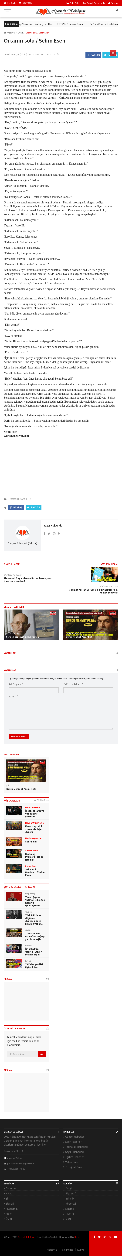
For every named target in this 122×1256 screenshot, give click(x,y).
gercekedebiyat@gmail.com (20, 1163)
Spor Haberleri (73, 1141)
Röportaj (70, 1203)
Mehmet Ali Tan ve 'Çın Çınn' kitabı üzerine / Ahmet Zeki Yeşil (93, 591)
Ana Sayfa (10, 3)
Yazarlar (113, 3)
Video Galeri (72, 1162)
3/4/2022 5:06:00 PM (109, 586)
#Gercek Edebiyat (17, 499)
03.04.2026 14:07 (73, 633)
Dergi (68, 1188)
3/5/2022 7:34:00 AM (13, 574)
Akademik (12, 1208)
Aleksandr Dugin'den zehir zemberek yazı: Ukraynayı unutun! (28, 580)
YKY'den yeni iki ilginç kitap (34, 966)
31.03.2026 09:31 (13, 633)
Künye (80, 1249)
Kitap (9, 1193)
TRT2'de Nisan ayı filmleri (75, 24)
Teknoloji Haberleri (76, 1147)
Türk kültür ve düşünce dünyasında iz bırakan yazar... (34, 919)
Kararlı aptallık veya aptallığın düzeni (34, 829)
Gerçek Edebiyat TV (94, 3)
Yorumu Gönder (18, 736)
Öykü (9, 1219)
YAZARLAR (41, 800)
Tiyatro (69, 1214)
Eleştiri (10, 1203)
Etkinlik (69, 1198)
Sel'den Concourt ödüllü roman (22, 636)
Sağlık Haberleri (74, 1152)
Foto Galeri (73, 3)
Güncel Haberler (74, 1136)
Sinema (69, 1208)
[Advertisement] (61, 465)
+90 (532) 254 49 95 (16, 1168)
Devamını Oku (13, 1151)
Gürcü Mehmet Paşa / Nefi (79, 636)
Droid (77, 1237)
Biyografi (70, 1193)
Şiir (8, 1198)
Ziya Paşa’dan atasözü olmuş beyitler (36, 24)
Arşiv (8, 1214)
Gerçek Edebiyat (27, 1237)
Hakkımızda (67, 1249)
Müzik (68, 1219)
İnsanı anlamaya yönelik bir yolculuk (34, 813)
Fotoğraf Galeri (74, 1167)
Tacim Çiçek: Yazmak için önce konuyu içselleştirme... (35, 901)
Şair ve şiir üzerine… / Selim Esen (35, 872)
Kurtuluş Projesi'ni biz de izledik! (34, 856)
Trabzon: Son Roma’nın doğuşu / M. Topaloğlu (35, 936)
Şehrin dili (31, 841)
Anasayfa (9, 32)
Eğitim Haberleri (75, 1157)
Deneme (11, 1188)
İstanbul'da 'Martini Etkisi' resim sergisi (33, 951)
